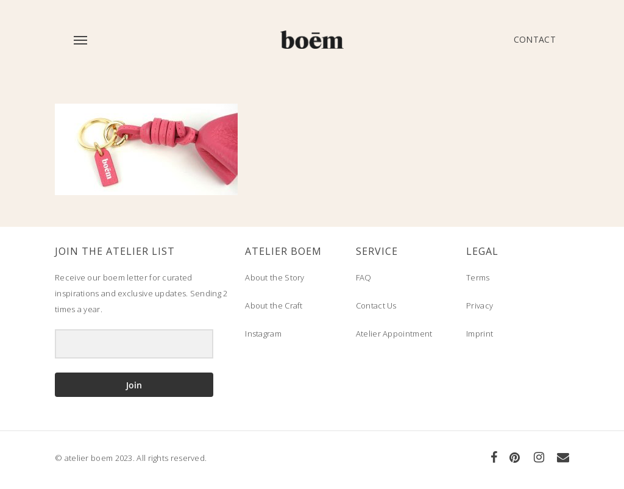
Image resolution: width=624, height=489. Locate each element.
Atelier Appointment (394, 333)
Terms (478, 277)
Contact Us (376, 305)
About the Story (275, 277)
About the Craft (274, 305)
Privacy (479, 305)
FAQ (364, 277)
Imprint (479, 333)
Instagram (263, 333)
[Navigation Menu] (80, 40)
